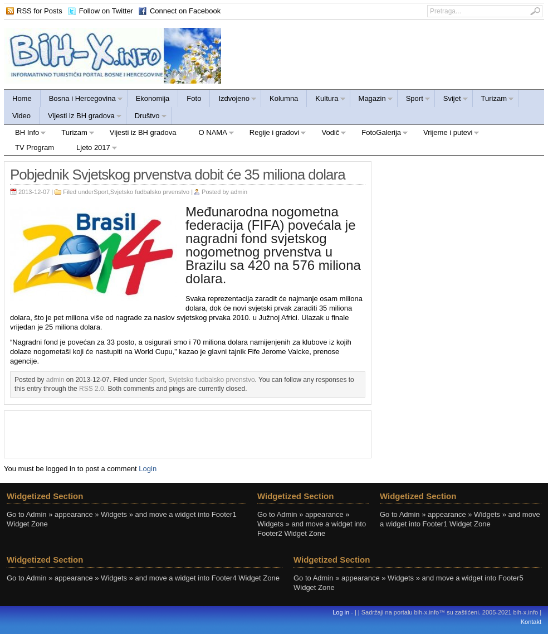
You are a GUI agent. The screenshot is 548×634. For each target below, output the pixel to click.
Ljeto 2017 (91, 149)
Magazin (371, 100)
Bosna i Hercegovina (82, 100)
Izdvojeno (233, 100)
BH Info (25, 134)
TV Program (34, 147)
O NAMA (211, 134)
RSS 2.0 (91, 389)
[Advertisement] (187, 433)
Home (22, 98)
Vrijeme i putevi (446, 134)
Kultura (326, 100)
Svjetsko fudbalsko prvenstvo (149, 191)
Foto (194, 98)
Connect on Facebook (185, 11)
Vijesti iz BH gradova (81, 117)
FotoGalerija (379, 134)
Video (21, 116)
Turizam (493, 100)
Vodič (328, 134)
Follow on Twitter (106, 11)
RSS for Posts (39, 11)
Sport (414, 100)
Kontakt (531, 621)
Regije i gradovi (272, 134)
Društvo (146, 117)
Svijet (451, 100)
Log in (340, 612)
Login (147, 468)
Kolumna (284, 98)
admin (239, 191)
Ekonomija (153, 98)
